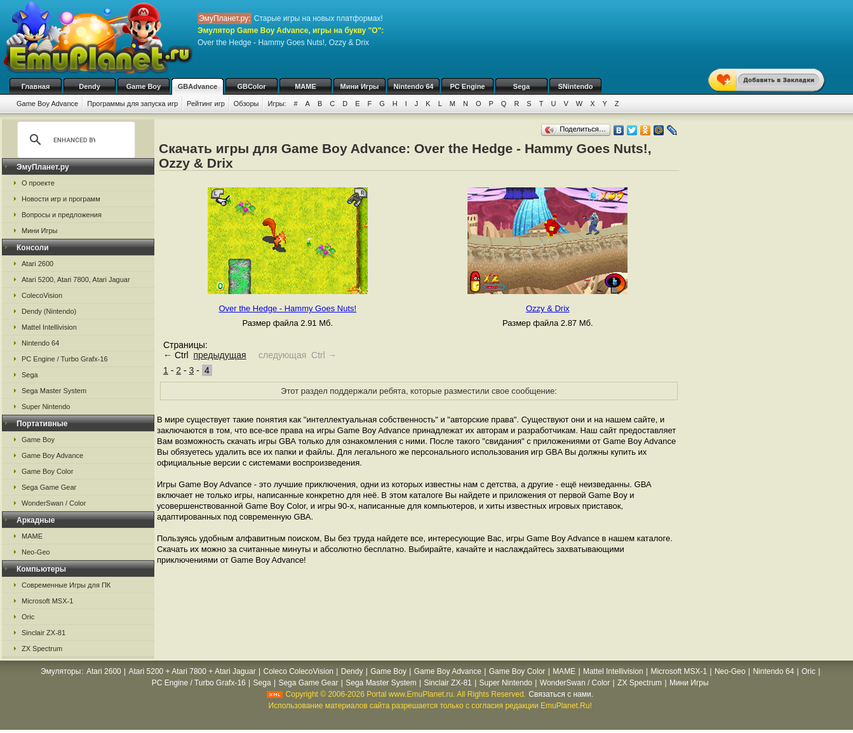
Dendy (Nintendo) (49, 311)
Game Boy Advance (47, 103)
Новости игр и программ (61, 199)
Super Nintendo (46, 406)
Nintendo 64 (414, 86)
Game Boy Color (47, 471)
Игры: (276, 103)
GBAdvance (197, 86)
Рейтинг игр (206, 103)
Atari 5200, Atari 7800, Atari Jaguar (76, 279)
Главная (36, 86)
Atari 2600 (37, 263)
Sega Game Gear (49, 487)
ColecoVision (42, 295)
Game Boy (143, 86)
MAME (305, 86)
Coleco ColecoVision (298, 671)
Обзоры (246, 103)
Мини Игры (359, 86)
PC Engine (467, 86)
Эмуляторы (61, 671)
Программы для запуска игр (132, 103)
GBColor (251, 86)
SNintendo (575, 86)
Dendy (89, 86)
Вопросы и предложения (62, 215)
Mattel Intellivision (49, 327)
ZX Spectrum (42, 648)
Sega (521, 86)
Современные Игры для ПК (66, 585)
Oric (28, 617)
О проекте (38, 183)
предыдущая (219, 355)
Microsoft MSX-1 (47, 601)
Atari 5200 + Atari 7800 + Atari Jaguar (192, 671)
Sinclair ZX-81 (43, 632)
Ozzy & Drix (548, 308)
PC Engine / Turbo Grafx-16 (65, 359)
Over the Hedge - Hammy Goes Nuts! (287, 308)
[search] (74, 139)
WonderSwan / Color (54, 503)
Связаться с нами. (560, 694)
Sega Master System (54, 390)
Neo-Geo (36, 552)
